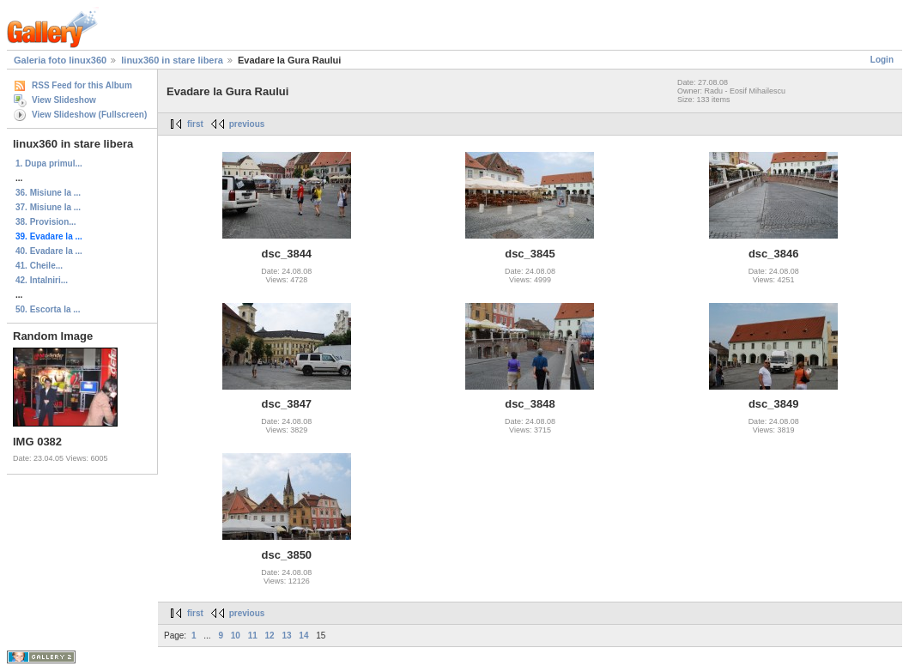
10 (235, 635)
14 (303, 635)
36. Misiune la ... (48, 192)
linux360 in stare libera (172, 60)
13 (286, 635)
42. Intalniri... (41, 280)
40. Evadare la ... (48, 251)
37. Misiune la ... (48, 207)
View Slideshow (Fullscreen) (89, 114)
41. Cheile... (39, 265)
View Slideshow (64, 100)
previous (247, 124)
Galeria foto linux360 (60, 60)
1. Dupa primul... (48, 163)
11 (253, 635)
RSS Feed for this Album (82, 85)
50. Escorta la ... (48, 309)
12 (270, 635)
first (195, 124)
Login (882, 59)
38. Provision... (45, 222)
